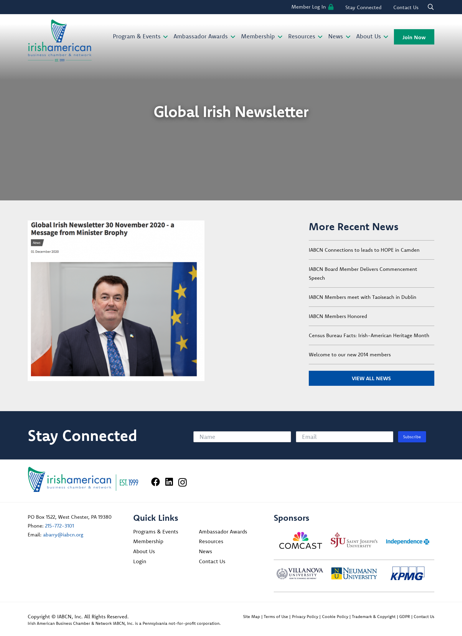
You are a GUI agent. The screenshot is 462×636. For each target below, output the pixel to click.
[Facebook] (155, 481)
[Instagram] (182, 482)
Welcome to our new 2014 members (350, 354)
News (205, 551)
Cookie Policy (335, 616)
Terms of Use (276, 616)
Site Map (251, 616)
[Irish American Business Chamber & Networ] (83, 479)
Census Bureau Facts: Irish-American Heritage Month (369, 335)
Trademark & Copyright (373, 616)
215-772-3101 (59, 526)
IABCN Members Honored (338, 316)
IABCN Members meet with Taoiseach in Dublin (362, 297)
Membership (148, 541)
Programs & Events (155, 531)
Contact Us (212, 561)
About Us (144, 551)
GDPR (404, 616)
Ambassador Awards (223, 531)
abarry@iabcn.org (63, 534)
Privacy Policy (305, 616)
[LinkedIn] (169, 481)
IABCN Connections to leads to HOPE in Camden (364, 250)
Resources (211, 541)
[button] (164, 37)
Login (139, 561)
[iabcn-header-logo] (60, 40)
